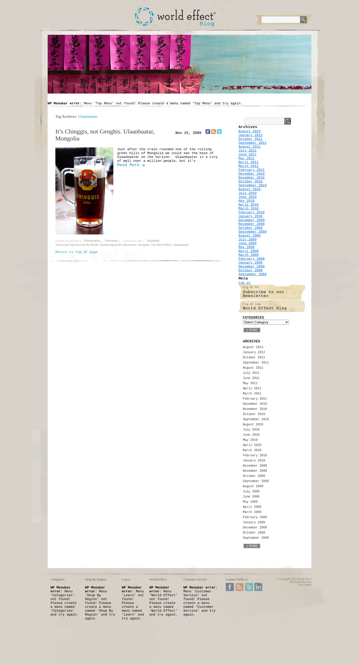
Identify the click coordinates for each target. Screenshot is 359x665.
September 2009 (252, 232)
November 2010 (251, 178)
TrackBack (153, 240)
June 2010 (247, 197)
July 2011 (247, 151)
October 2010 (250, 181)
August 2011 (249, 147)
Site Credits (304, 584)
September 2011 (252, 143)
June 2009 (247, 243)
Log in (244, 283)
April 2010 (248, 205)
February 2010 (251, 212)
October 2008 (250, 270)
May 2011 (246, 158)
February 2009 (251, 259)
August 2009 (249, 236)
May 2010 (246, 201)
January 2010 (250, 216)
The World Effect (161, 244)
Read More (128, 165)
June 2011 (247, 154)
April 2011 (248, 162)
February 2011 (251, 170)
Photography (92, 240)
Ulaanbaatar (181, 244)
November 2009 (251, 224)
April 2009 (248, 251)
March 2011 (248, 166)
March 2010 (248, 209)
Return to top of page (76, 252)
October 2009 (250, 228)
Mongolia (143, 244)
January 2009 (250, 263)
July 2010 (247, 193)
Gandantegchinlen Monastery (117, 244)
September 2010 (252, 185)
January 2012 (250, 135)
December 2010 (251, 174)
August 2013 (249, 131)
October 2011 (250, 139)
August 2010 (249, 189)
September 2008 (252, 274)
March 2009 (248, 255)
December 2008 (251, 266)
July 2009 (247, 239)
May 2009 (246, 247)
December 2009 (251, 220)
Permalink (111, 240)
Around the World (87, 244)
